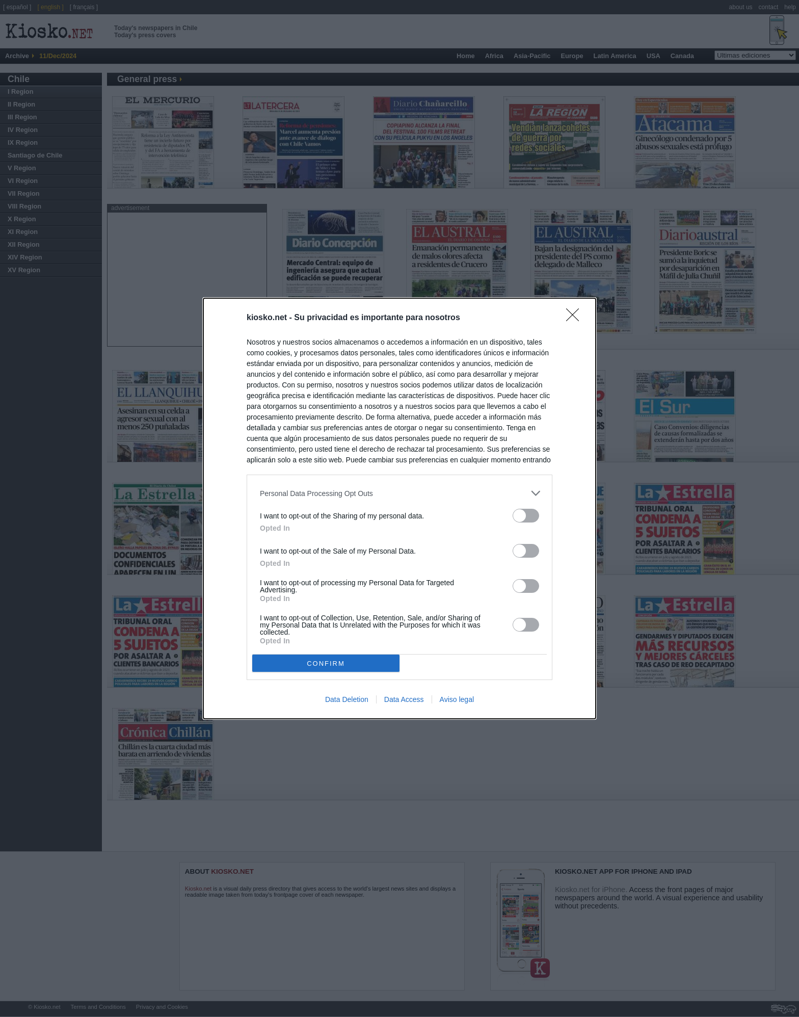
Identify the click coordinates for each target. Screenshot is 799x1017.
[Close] (575, 318)
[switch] (526, 516)
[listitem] (399, 493)
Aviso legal (457, 699)
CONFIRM (326, 663)
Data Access (404, 699)
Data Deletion (346, 699)
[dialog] (399, 508)
